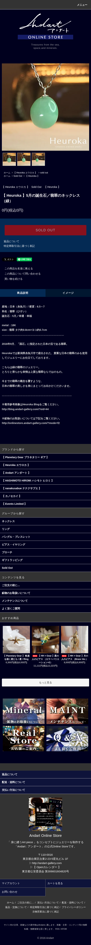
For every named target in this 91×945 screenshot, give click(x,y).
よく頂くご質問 (11, 608)
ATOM (64, 929)
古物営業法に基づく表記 (45, 911)
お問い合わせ (9, 891)
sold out (44, 172)
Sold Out (18, 176)
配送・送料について (72, 902)
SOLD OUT (45, 230)
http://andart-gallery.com (47, 863)
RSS (57, 929)
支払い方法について (48, 902)
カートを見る (55, 883)
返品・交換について (16, 907)
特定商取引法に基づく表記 (19, 245)
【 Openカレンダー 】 (47, 867)
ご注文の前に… (11, 585)
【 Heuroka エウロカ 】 (25, 172)
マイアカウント (11, 883)
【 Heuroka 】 (32, 176)
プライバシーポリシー (74, 907)
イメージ (68, 292)
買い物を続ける (11, 278)
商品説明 (22, 292)
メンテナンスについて (15, 600)
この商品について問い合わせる (20, 273)
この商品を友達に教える (16, 268)
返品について (11, 241)
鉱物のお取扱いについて (16, 592)
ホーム (7, 172)
